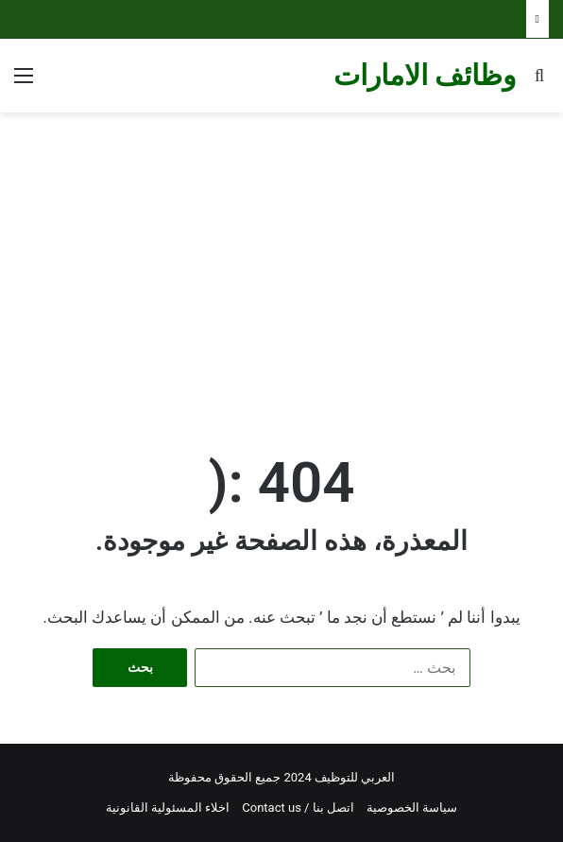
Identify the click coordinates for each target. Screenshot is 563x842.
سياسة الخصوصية (412, 807)
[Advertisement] (281, 263)
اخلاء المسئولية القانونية (168, 807)
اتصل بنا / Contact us (298, 807)
